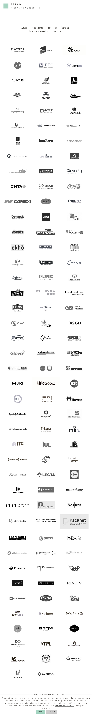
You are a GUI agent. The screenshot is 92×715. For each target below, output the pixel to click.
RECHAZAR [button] (51, 712)
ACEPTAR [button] (40, 712)
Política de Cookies (64, 706)
